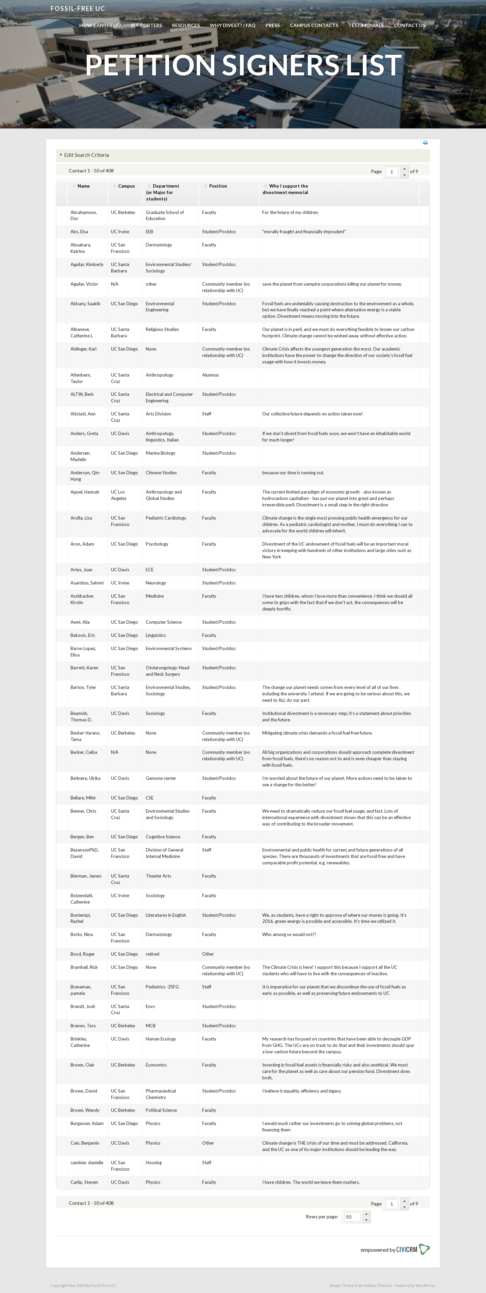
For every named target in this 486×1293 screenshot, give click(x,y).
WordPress (425, 1285)
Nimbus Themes (377, 1285)
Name (84, 186)
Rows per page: (322, 1216)
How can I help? (100, 25)
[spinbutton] (392, 172)
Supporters (146, 25)
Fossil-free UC (78, 8)
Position (218, 186)
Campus (126, 186)
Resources (186, 25)
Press (273, 25)
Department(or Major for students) (162, 192)
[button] (404, 169)
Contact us (409, 25)
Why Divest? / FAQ (232, 25)
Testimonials (366, 25)
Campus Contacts (314, 25)
